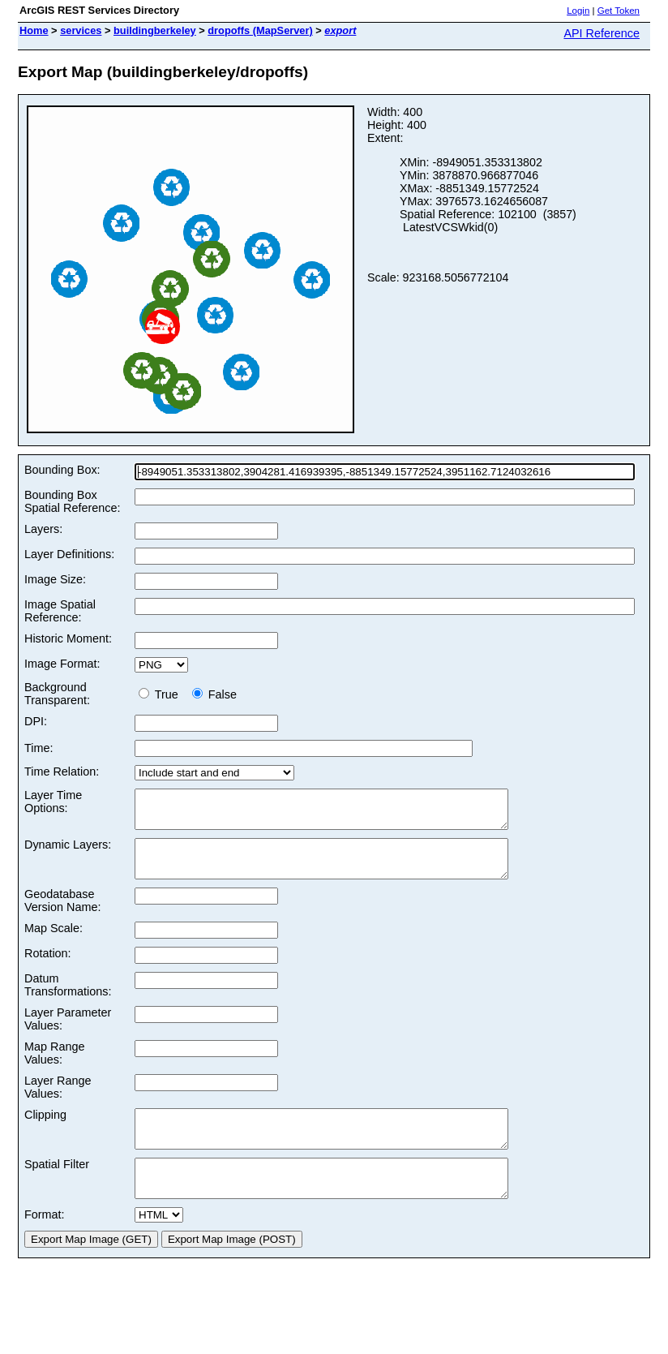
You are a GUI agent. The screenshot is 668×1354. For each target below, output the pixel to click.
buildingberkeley (154, 30)
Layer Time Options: (53, 802)
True (162, 694)
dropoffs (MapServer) (260, 30)
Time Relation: (61, 771)
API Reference (601, 33)
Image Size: (55, 579)
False (214, 694)
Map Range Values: (54, 1068)
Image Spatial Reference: (60, 611)
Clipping (45, 1129)
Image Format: (62, 663)
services (80, 30)
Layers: (43, 528)
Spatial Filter (56, 1186)
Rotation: (47, 967)
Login (578, 10)
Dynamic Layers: (67, 851)
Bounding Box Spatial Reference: (72, 501)
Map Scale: (53, 942)
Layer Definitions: (69, 554)
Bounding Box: (62, 469)
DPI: (35, 721)
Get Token (618, 10)
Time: (38, 747)
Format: (44, 1243)
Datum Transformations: (67, 999)
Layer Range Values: (57, 1102)
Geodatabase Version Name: (62, 915)
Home (34, 30)
